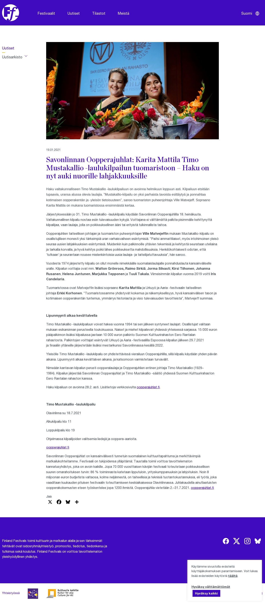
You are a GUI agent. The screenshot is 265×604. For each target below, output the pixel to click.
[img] (226, 541)
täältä (232, 576)
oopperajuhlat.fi (148, 387)
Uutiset (73, 13)
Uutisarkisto (12, 57)
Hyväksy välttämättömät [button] (211, 586)
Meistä (123, 13)
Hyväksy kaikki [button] (206, 593)
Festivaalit (46, 13)
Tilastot (98, 13)
